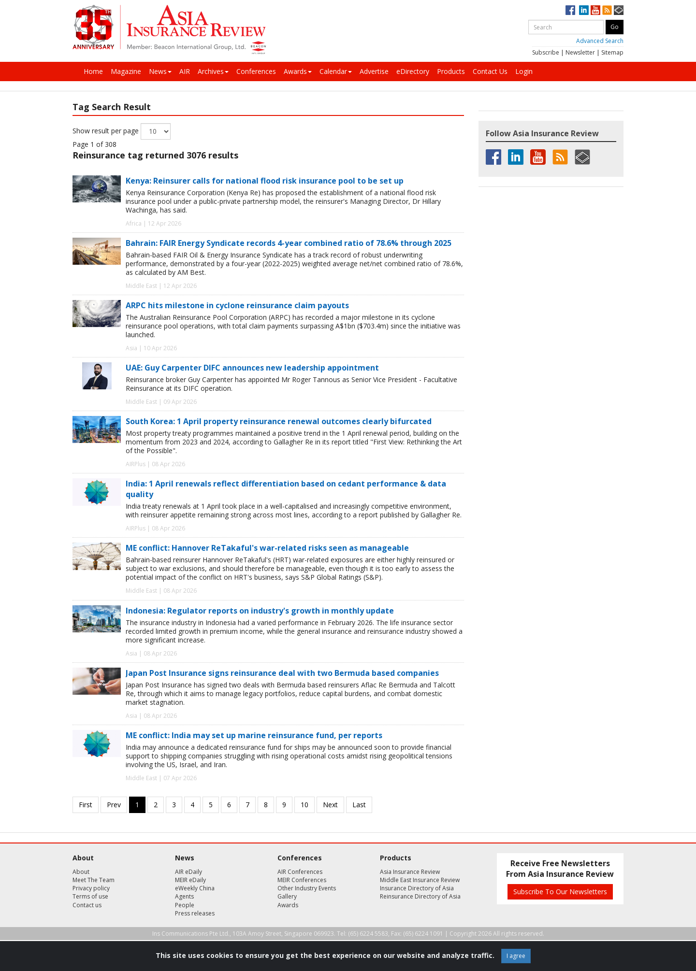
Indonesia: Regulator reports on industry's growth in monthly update (260, 610)
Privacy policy (91, 888)
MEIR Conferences (301, 880)
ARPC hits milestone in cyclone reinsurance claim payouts (237, 305)
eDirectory (412, 71)
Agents (184, 896)
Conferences (256, 71)
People (184, 905)
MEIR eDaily (190, 880)
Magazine (126, 71)
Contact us (87, 905)
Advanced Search (600, 41)
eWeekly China (195, 888)
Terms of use (90, 896)
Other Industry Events (306, 888)
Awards (298, 71)
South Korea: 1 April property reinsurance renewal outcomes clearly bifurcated (279, 421)
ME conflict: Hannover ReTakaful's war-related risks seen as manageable (267, 548)
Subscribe (545, 52)
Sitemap (612, 52)
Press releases (195, 913)
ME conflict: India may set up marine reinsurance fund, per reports (254, 735)
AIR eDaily (188, 872)
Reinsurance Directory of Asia (420, 896)
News (160, 71)
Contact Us (490, 71)
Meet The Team (93, 880)
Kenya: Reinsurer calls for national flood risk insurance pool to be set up (265, 180)
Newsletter (580, 52)
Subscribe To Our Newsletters (560, 891)
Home (93, 71)
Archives (213, 71)
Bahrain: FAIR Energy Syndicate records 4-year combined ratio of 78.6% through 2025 (288, 243)
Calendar (335, 71)
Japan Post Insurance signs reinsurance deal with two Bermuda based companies (282, 673)
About (80, 872)
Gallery (287, 896)
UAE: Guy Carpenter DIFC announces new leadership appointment (252, 367)
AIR (184, 71)
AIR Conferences (299, 872)
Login (524, 71)
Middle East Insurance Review (420, 880)
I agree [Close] (516, 956)
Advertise (374, 71)
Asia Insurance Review (410, 872)
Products (451, 71)
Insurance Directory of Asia (417, 888)
